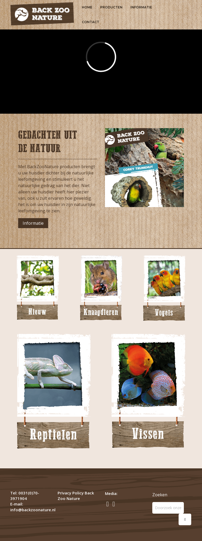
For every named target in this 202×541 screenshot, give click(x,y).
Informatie (141, 7)
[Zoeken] (168, 508)
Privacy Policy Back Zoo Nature (76, 495)
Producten (111, 7)
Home (87, 7)
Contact (90, 22)
